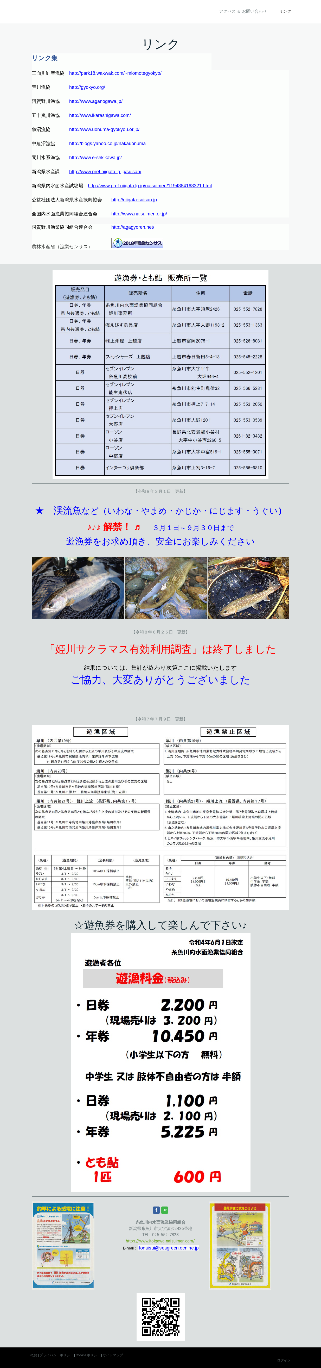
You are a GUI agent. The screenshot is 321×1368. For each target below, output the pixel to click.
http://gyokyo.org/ (87, 87)
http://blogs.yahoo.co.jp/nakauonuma (107, 143)
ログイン (284, 1360)
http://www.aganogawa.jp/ (96, 101)
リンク (285, 11)
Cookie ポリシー (88, 1355)
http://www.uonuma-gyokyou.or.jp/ (104, 129)
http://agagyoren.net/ (132, 227)
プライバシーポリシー (56, 1355)
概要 (33, 1355)
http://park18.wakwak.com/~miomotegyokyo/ (115, 73)
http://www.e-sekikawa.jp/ (95, 157)
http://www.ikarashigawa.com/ (100, 115)
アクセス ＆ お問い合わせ (243, 11)
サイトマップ (113, 1355)
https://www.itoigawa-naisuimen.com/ (160, 1241)
